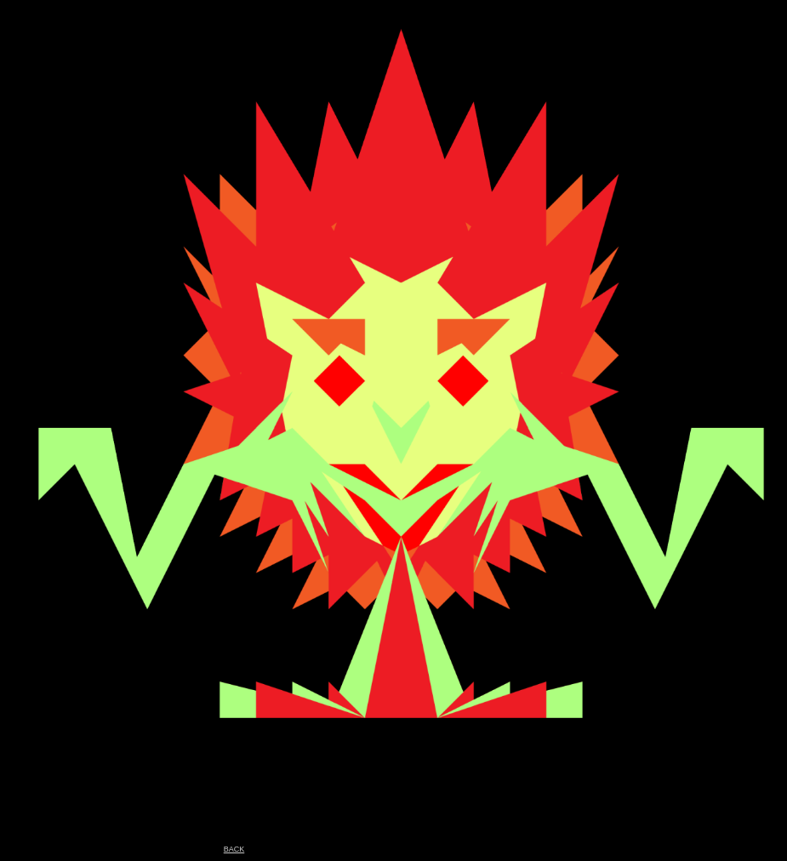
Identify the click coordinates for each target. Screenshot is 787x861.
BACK (234, 849)
